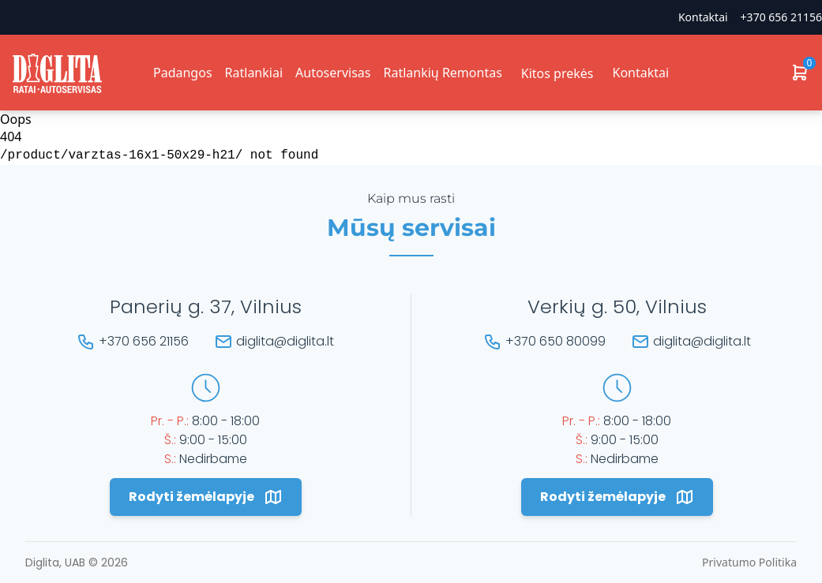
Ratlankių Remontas (442, 72)
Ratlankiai (254, 72)
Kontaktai (703, 16)
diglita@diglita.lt (285, 341)
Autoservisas (332, 72)
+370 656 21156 (781, 16)
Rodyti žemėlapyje (206, 497)
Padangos (182, 72)
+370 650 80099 (555, 341)
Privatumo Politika (749, 562)
